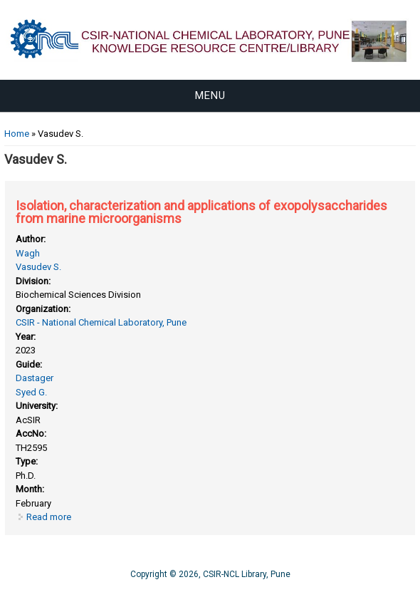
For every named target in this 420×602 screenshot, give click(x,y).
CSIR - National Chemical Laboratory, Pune (101, 322)
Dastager (34, 378)
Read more (48, 517)
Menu (210, 95)
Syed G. (31, 392)
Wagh (28, 253)
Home (16, 133)
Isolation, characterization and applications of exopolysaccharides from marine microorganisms (201, 212)
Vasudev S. (38, 266)
